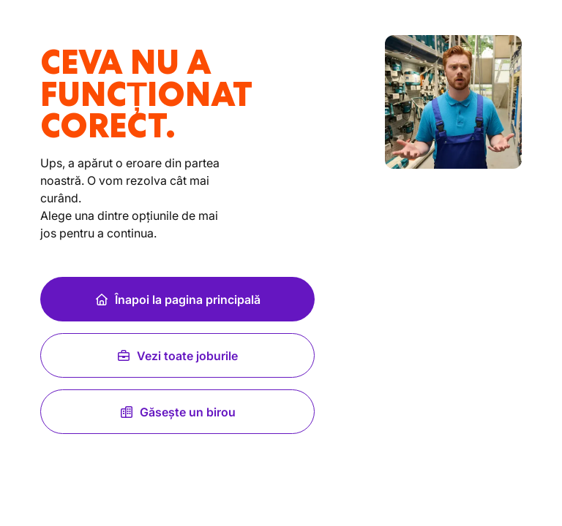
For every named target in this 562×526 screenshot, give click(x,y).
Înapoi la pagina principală (177, 299)
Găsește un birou (177, 412)
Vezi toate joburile (177, 355)
